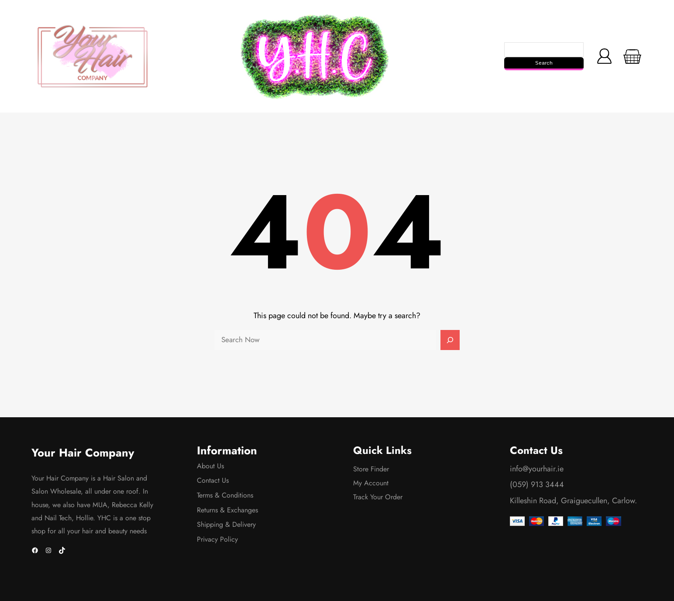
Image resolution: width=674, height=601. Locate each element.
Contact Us (213, 480)
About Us (210, 466)
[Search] (450, 340)
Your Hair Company (82, 453)
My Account (371, 483)
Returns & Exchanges (227, 510)
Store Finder (371, 469)
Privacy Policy (217, 539)
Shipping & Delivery (226, 524)
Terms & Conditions (225, 495)
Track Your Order (377, 497)
